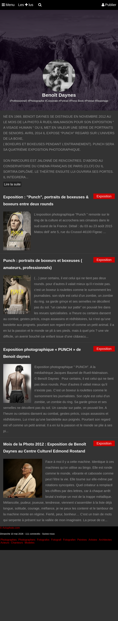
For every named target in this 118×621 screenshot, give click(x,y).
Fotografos (43, 539)
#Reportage (101, 101)
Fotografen (69, 539)
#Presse (89, 101)
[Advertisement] (59, 36)
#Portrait (63, 101)
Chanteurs (17, 542)
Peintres (82, 539)
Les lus (25, 5)
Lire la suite (12, 184)
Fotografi (56, 539)
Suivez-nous (48, 534)
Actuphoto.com (11, 527)
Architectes (105, 539)
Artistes (92, 539)
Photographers (26, 539)
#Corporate (51, 101)
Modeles (29, 542)
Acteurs (4, 542)
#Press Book (76, 101)
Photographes (8, 539)
